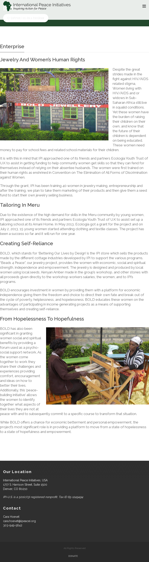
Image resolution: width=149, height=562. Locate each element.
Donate (73, 556)
